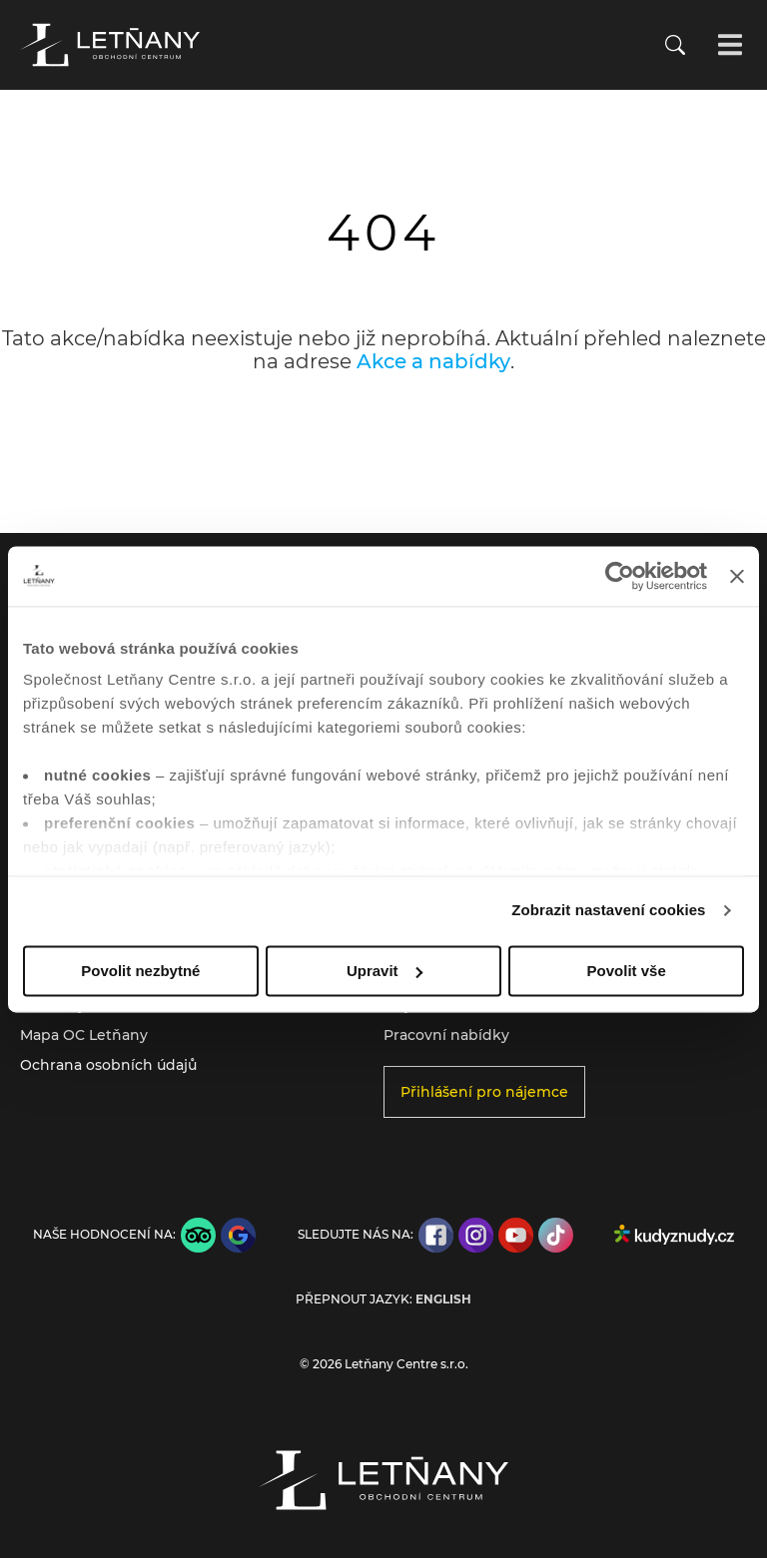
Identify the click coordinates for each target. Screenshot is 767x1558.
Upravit (384, 970)
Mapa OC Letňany (84, 1035)
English (443, 1299)
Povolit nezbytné (140, 970)
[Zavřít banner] (737, 576)
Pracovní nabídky (446, 1035)
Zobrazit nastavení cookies (608, 909)
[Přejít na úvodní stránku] (110, 45)
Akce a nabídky (433, 361)
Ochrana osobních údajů (108, 1065)
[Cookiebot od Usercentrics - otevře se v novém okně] (619, 576)
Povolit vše (626, 970)
